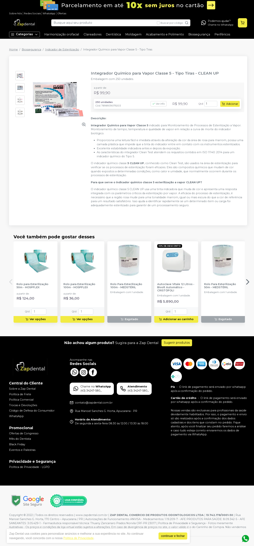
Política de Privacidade (78, 538)
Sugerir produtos (177, 342)
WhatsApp (49, 13)
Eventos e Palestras (22, 450)
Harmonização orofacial (61, 34)
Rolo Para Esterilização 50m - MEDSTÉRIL (220, 286)
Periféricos (222, 34)
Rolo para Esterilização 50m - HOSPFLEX (32, 286)
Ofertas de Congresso (24, 433)
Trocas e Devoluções (23, 405)
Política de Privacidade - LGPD (29, 467)
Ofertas (61, 13)
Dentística (113, 34)
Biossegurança (199, 34)
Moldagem (133, 34)
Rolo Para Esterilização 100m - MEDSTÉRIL (126, 286)
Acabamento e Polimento (165, 34)
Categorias (24, 34)
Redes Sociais (32, 13)
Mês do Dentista (20, 439)
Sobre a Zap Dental (22, 388)
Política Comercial (21, 399)
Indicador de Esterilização (62, 49)
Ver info (158, 103)
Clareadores (92, 34)
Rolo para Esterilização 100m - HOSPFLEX (79, 286)
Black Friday (17, 444)
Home (13, 49)
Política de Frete (20, 394)
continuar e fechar (173, 535)
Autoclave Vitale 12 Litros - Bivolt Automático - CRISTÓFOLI (175, 287)
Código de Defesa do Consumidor (32, 410)
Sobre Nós (15, 13)
